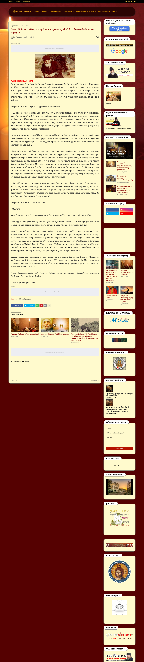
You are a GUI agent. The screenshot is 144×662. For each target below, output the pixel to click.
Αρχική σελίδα (15, 26)
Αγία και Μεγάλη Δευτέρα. (111, 297)
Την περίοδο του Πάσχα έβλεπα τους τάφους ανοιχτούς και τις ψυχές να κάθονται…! (112, 275)
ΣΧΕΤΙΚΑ (17, 1)
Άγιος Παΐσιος (25, 26)
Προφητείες (27, 299)
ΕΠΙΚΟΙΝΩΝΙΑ (26, 1)
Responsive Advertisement (54, 48)
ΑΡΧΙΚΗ (10, 1)
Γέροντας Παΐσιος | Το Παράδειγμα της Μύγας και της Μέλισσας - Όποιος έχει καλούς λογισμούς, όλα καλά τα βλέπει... (84, 337)
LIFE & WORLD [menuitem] (103, 11)
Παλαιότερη (94, 380)
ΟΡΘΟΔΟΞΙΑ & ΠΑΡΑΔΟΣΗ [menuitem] (85, 11)
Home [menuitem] (36, 11)
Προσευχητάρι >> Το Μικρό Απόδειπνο (116, 152)
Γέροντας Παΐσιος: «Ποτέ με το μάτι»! (25, 334)
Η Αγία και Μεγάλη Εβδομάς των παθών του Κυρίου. (126, 298)
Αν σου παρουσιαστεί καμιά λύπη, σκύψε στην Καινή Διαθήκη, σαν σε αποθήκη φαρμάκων (124, 166)
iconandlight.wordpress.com (23, 282)
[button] (120, 11)
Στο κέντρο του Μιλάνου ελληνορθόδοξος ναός (125, 178)
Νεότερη (14, 380)
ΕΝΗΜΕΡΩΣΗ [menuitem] (55, 11)
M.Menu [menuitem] (44, 11)
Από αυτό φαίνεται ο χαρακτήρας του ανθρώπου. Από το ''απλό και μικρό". (124, 189)
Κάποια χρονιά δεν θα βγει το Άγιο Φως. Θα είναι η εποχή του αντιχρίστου (119, 409)
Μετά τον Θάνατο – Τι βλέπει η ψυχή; (55, 334)
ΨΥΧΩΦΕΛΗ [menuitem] (68, 11)
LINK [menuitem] (114, 11)
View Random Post (119, 28)
